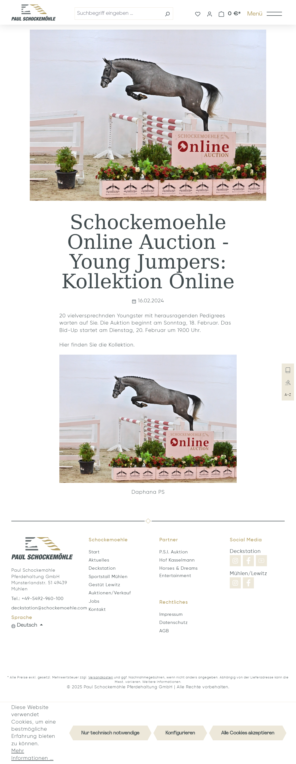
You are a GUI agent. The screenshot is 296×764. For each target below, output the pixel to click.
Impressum (171, 614)
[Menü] (264, 13)
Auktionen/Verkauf (110, 593)
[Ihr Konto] (209, 13)
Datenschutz (173, 622)
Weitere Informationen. (161, 682)
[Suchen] (167, 13)
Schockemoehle (108, 540)
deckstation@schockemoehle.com (42, 608)
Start (94, 552)
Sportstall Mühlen (108, 577)
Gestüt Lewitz (104, 585)
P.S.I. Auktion (173, 552)
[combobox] (118, 13)
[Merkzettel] (198, 13)
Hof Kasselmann (177, 560)
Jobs (94, 601)
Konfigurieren (180, 733)
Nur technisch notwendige (110, 733)
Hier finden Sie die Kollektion (96, 345)
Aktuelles (99, 560)
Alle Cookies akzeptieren (247, 733)
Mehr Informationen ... (32, 754)
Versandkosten (100, 677)
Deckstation (102, 568)
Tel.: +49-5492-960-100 (37, 599)
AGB (164, 631)
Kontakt (97, 609)
